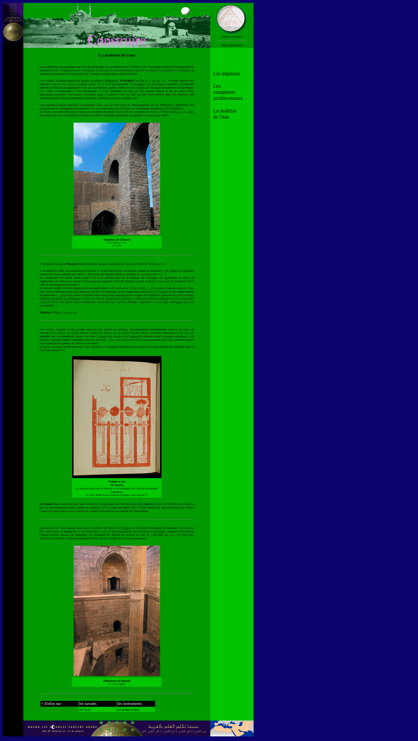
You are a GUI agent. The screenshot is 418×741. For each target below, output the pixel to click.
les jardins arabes (129, 709)
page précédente (232, 45)
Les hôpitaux (226, 73)
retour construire (232, 36)
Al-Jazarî (85, 709)
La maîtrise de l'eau (225, 114)
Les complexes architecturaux (228, 92)
